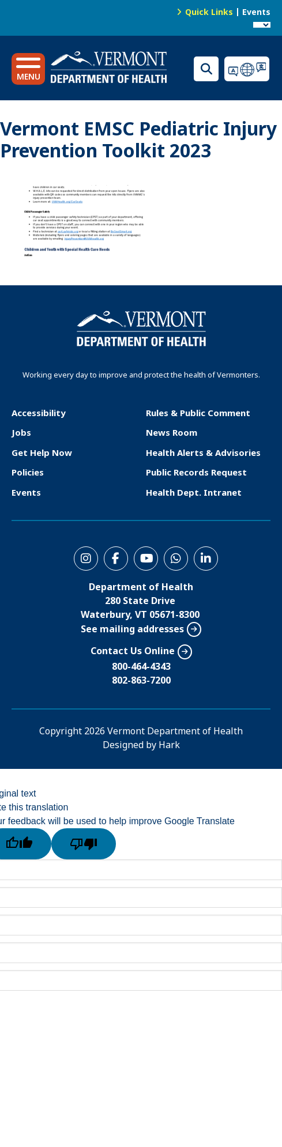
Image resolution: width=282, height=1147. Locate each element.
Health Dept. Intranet (194, 492)
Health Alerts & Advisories (203, 452)
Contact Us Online (133, 650)
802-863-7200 (141, 680)
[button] (28, 69)
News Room (171, 432)
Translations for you (247, 68)
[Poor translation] (83, 843)
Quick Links (209, 11)
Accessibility (39, 412)
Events (256, 11)
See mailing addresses (132, 628)
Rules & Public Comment (198, 412)
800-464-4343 (141, 666)
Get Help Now (42, 452)
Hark (169, 744)
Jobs (21, 432)
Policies (28, 472)
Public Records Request (196, 472)
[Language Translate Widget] (261, 25)
